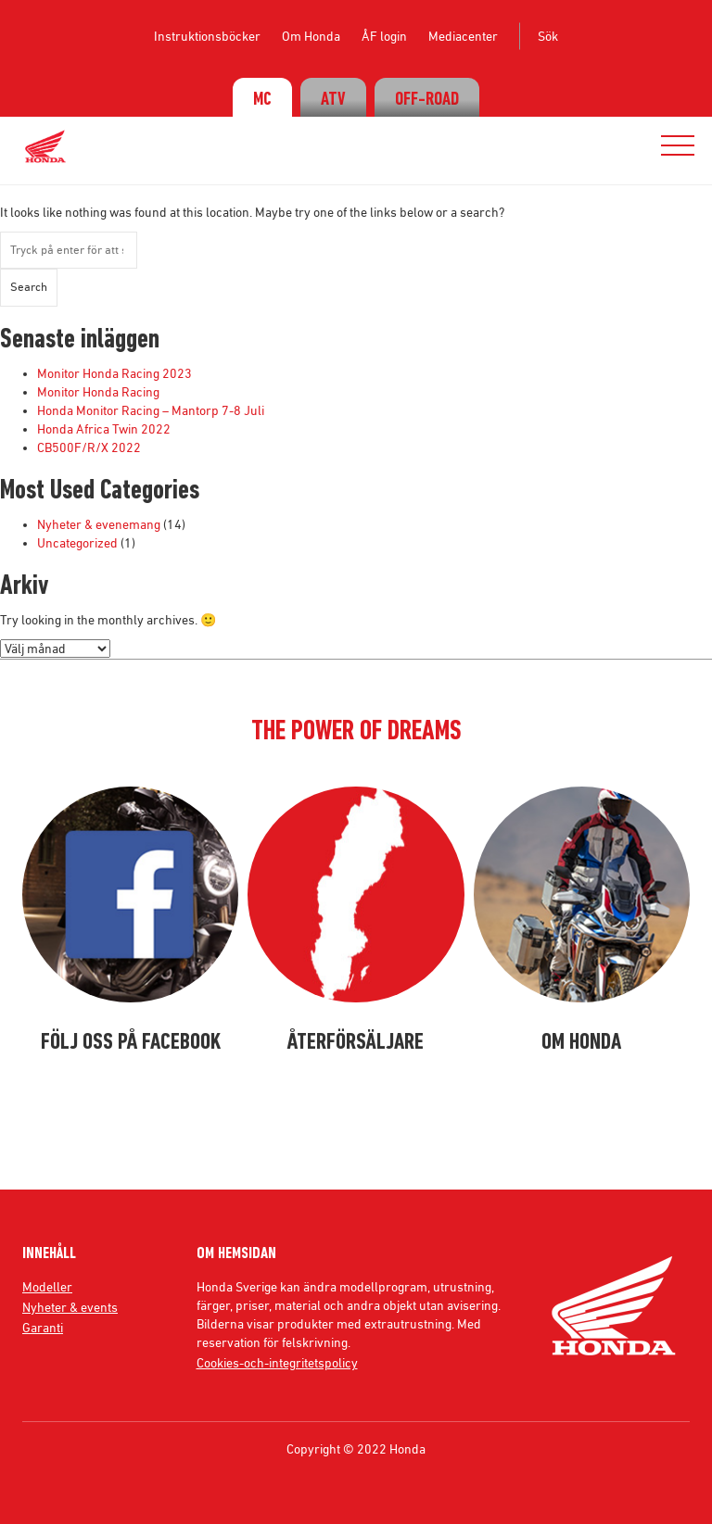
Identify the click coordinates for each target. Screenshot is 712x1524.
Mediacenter (463, 36)
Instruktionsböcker (207, 36)
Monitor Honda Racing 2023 (114, 373)
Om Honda (311, 36)
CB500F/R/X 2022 (89, 447)
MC (262, 100)
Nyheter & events (70, 1307)
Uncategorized (77, 542)
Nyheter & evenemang (98, 524)
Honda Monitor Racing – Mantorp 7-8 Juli (150, 410)
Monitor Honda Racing (98, 391)
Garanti (42, 1327)
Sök (548, 36)
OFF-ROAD (427, 100)
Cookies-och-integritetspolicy (277, 1362)
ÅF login (384, 36)
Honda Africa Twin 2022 (104, 429)
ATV (333, 100)
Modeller (47, 1286)
